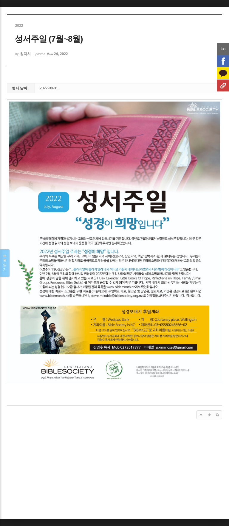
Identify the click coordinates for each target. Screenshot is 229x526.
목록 (5, 263)
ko (223, 49)
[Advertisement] (114, 470)
